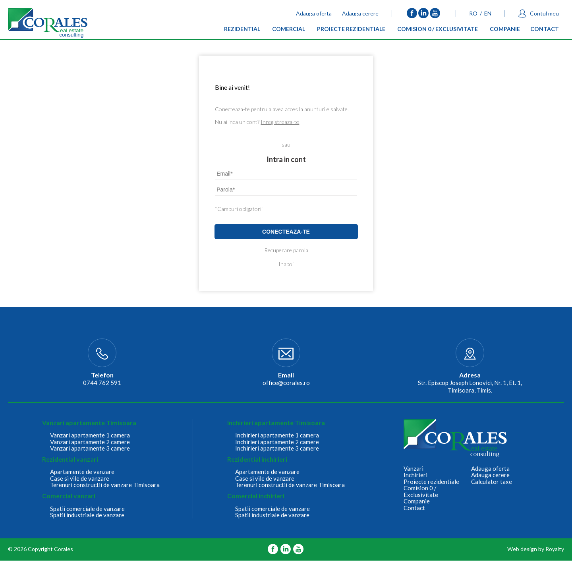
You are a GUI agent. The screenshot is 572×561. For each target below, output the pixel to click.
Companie (505, 30)
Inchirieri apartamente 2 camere (277, 442)
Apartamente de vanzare (82, 471)
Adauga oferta (314, 13)
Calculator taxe (491, 481)
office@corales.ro (286, 382)
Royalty (554, 549)
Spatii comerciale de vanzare (87, 508)
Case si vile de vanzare (79, 478)
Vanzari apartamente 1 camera (90, 435)
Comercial (288, 30)
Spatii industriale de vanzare (87, 515)
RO (473, 13)
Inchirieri (415, 475)
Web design (522, 549)
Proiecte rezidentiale (351, 30)
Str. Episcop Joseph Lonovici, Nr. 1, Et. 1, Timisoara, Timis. (470, 386)
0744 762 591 (102, 382)
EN (487, 13)
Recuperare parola (286, 250)
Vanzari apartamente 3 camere (90, 448)
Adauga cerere (360, 13)
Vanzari (413, 468)
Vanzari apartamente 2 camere (90, 442)
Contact (544, 30)
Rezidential (242, 30)
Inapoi (286, 264)
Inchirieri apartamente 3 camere (277, 448)
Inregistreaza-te (280, 121)
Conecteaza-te (286, 231)
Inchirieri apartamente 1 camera (277, 435)
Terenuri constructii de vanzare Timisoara (105, 485)
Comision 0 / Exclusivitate (437, 30)
